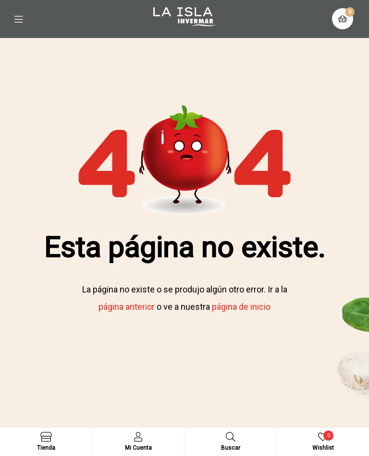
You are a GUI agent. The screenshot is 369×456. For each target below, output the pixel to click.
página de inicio (241, 307)
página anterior (126, 307)
